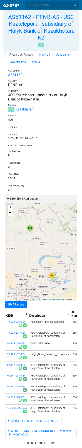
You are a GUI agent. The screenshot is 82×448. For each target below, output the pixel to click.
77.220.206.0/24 (16, 321)
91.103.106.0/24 (16, 343)
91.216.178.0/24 (16, 397)
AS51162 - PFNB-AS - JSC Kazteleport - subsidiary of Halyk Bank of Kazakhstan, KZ (41, 27)
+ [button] (10, 207)
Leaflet (45, 299)
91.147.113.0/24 (16, 375)
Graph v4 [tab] (44, 54)
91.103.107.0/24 (16, 354)
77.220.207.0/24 (16, 332)
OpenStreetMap (58, 299)
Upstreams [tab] (63, 54)
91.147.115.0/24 (16, 386)
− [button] (10, 213)
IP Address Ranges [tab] (20, 54)
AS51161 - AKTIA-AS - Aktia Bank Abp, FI (33, 421)
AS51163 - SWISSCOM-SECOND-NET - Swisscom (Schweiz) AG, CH (39, 432)
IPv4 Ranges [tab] (16, 304)
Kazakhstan (20, 109)
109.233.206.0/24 (17, 408)
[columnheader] (17, 314)
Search (75, 5)
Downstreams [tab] (17, 62)
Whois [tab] (36, 62)
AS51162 (15, 75)
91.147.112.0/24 (16, 364)
